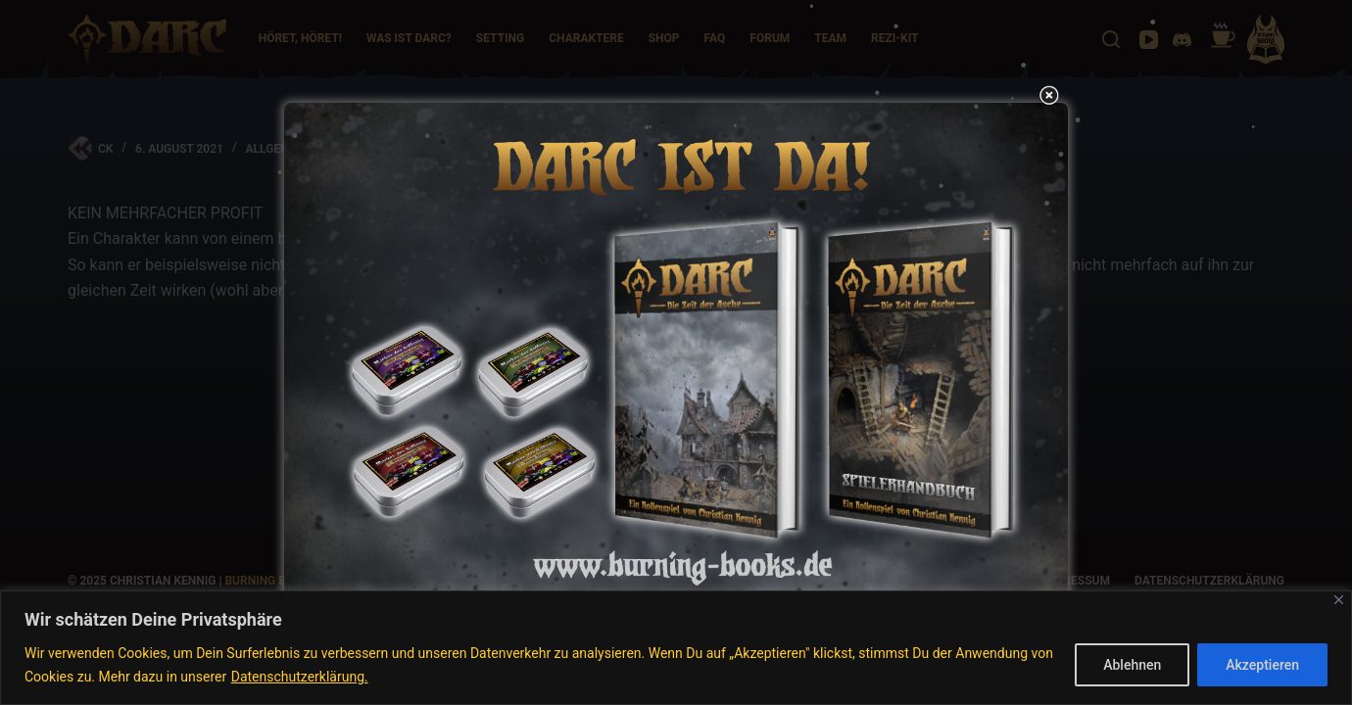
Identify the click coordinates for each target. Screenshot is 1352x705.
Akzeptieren (1262, 665)
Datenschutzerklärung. (299, 676)
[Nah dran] (1338, 599)
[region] (676, 647)
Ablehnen (1132, 665)
